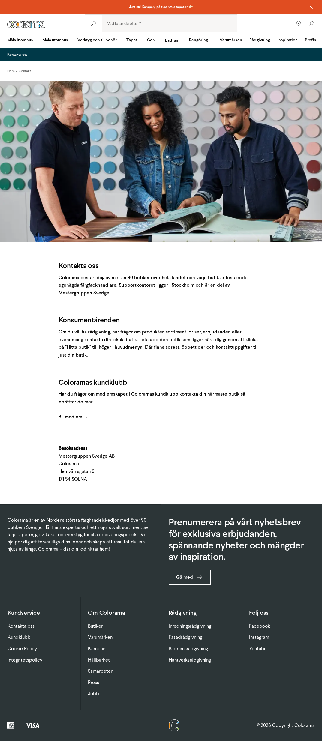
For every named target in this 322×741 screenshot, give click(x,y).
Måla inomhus (20, 40)
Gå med (189, 577)
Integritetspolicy (25, 660)
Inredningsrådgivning (190, 626)
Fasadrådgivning (185, 637)
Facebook (259, 626)
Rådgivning (259, 40)
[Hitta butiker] (298, 23)
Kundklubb (19, 637)
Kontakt (25, 71)
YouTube (258, 648)
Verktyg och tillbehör (97, 40)
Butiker (95, 626)
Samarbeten (100, 671)
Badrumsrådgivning (188, 648)
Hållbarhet (99, 660)
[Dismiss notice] (311, 7)
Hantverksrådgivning (190, 660)
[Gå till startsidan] (42, 23)
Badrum (172, 40)
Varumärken (231, 40)
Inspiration (287, 40)
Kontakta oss (21, 626)
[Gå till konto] (311, 23)
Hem (11, 71)
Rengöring (198, 40)
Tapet (131, 40)
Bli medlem (73, 417)
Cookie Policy (22, 648)
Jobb (93, 693)
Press (93, 682)
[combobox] (169, 23)
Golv (151, 40)
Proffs (310, 40)
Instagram (259, 637)
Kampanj (97, 648)
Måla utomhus (55, 40)
